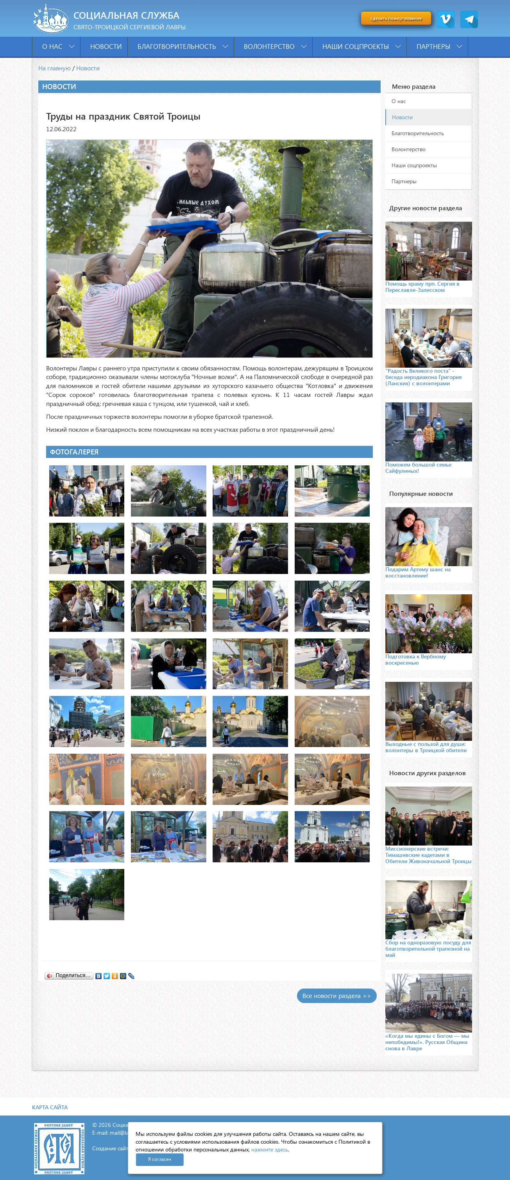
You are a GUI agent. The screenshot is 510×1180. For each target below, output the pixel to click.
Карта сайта (50, 1107)
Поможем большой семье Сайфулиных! (418, 467)
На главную (54, 68)
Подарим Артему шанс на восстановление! (418, 572)
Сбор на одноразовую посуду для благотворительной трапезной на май (428, 948)
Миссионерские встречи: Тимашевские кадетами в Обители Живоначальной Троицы (428, 855)
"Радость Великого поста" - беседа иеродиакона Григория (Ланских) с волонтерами (423, 377)
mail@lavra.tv (126, 1132)
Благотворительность (183, 46)
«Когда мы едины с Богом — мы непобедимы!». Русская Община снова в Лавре (427, 1042)
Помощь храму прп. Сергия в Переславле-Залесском (422, 286)
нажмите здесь (269, 1149)
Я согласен (159, 1159)
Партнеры (439, 46)
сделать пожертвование (396, 18)
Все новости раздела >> (336, 995)
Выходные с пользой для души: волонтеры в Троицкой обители (426, 747)
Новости (106, 46)
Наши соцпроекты (361, 46)
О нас (58, 46)
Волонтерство (275, 46)
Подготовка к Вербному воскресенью (415, 659)
